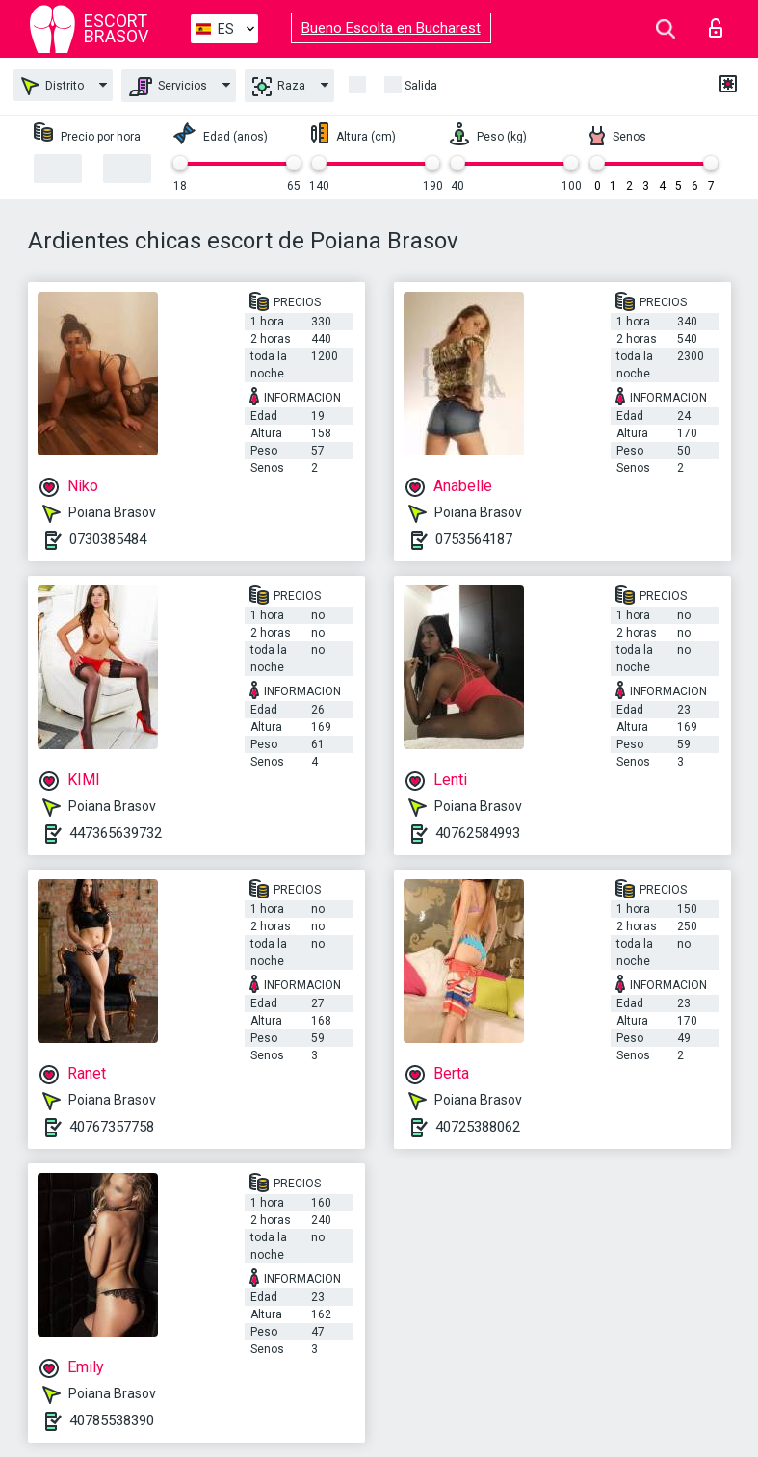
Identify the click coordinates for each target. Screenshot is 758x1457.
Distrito (52, 86)
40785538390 (111, 1420)
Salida (421, 85)
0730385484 (107, 539)
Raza (278, 86)
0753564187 (473, 539)
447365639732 (115, 833)
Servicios (168, 86)
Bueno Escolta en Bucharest (391, 28)
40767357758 (111, 1126)
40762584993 (477, 833)
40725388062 (477, 1126)
